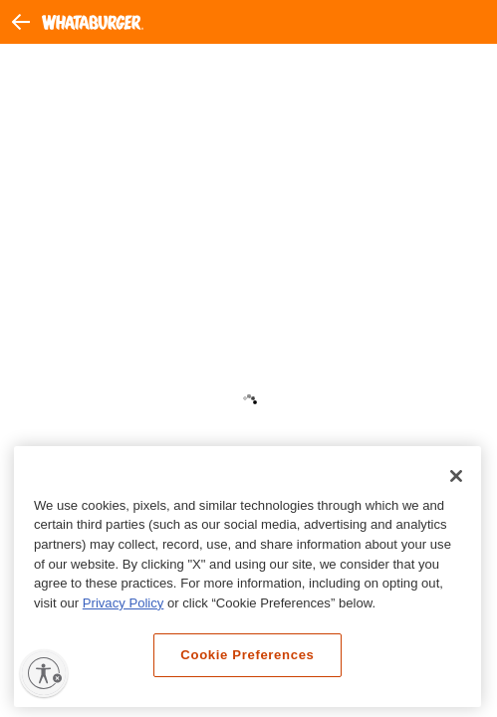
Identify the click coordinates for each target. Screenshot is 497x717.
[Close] (456, 476)
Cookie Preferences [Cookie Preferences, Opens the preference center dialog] (247, 654)
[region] (247, 577)
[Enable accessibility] (44, 673)
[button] (27, 21)
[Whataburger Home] (92, 22)
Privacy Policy (123, 603)
